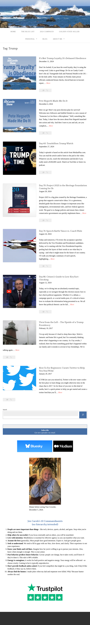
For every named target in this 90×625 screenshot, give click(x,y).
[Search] (83, 397)
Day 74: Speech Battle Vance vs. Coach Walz (58, 222)
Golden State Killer (69, 31)
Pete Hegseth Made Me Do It (51, 98)
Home (13, 31)
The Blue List (27, 31)
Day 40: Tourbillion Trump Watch (54, 137)
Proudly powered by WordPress (14, 612)
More (85, 80)
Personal (30, 39)
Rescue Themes (49, 612)
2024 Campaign (47, 31)
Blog (45, 39)
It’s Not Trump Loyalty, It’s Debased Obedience (60, 58)
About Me (57, 39)
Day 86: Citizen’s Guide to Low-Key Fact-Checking (61, 265)
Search (5, 392)
